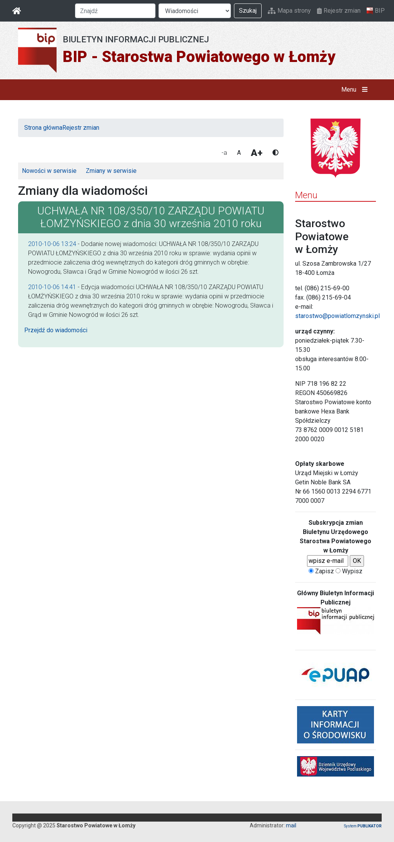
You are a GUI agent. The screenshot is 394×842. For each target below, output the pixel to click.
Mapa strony (289, 10)
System (363, 826)
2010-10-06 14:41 (52, 287)
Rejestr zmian (339, 10)
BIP (376, 11)
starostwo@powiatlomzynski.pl (337, 316)
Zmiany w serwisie (111, 170)
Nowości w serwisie (49, 170)
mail (291, 825)
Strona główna (43, 127)
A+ (256, 152)
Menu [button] (356, 89)
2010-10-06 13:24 (52, 244)
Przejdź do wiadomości (55, 330)
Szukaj (248, 10)
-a (224, 152)
